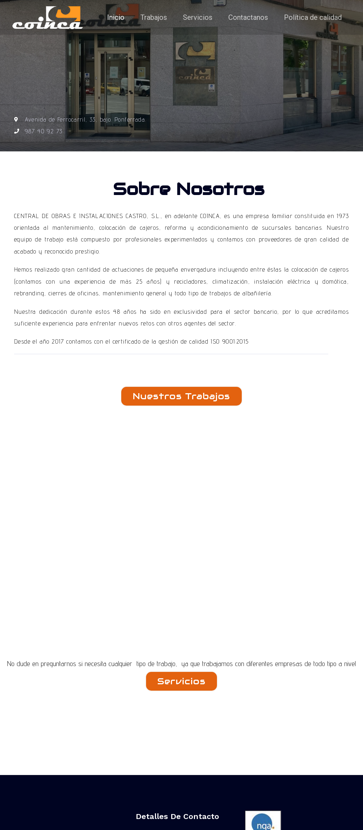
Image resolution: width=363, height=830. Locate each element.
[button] (181, 396)
